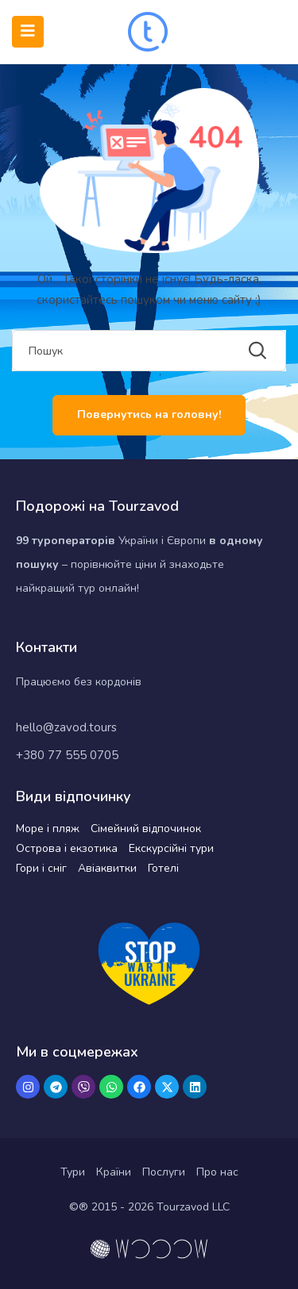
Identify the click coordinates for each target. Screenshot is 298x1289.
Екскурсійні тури (171, 848)
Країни (113, 1172)
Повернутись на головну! (149, 414)
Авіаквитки (107, 868)
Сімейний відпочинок (146, 828)
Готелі (163, 868)
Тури (72, 1172)
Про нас (217, 1172)
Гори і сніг (41, 868)
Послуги (163, 1172)
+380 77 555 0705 (67, 755)
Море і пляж (47, 828)
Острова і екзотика (67, 848)
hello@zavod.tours (66, 727)
